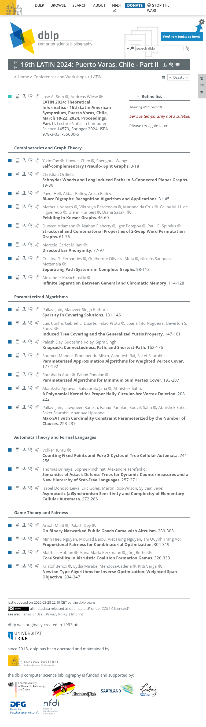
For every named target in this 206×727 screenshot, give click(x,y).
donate (135, 5)
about (99, 5)
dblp (39, 5)
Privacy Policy (57, 614)
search (79, 5)
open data (77, 608)
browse (58, 5)
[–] (138, 96)
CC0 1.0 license (113, 608)
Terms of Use (32, 614)
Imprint (77, 614)
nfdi (116, 5)
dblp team (87, 602)
